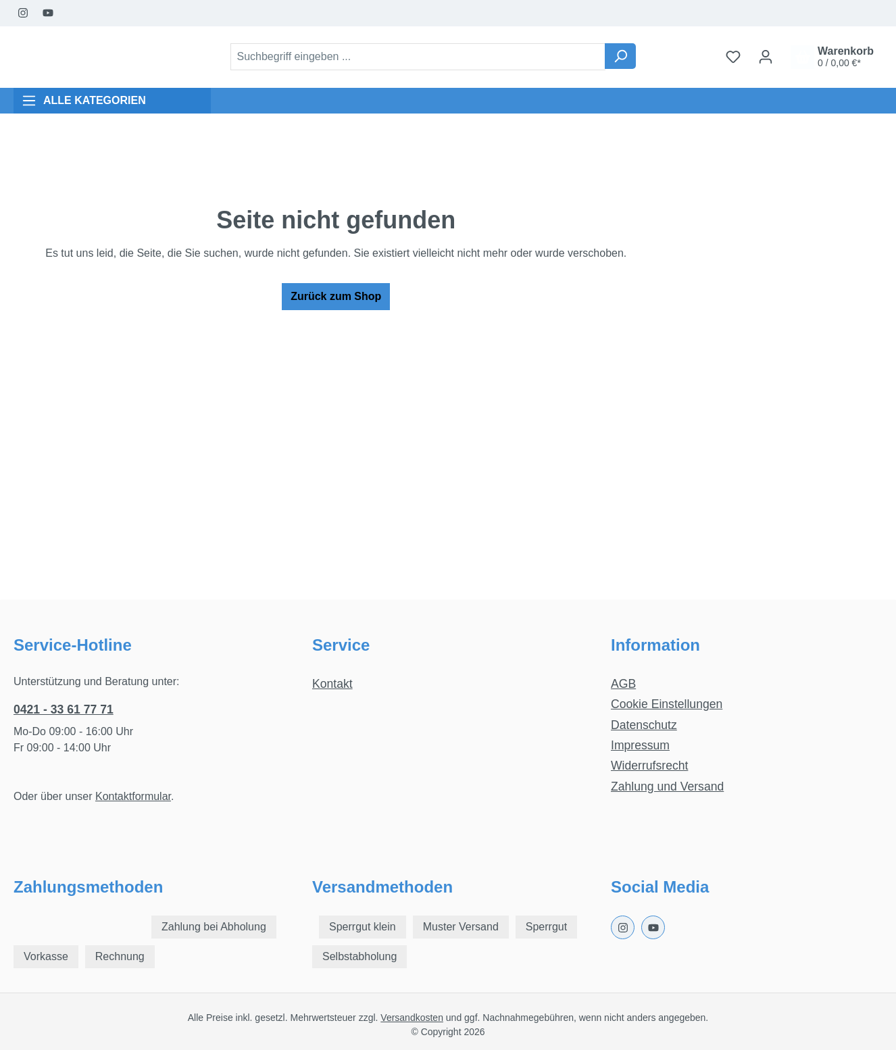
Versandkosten (411, 1017)
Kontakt (332, 684)
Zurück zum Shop (336, 296)
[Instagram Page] (23, 13)
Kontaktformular (133, 796)
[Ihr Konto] (765, 56)
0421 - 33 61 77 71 (64, 709)
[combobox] (417, 56)
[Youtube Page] (48, 13)
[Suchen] (620, 56)
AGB (623, 684)
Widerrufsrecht (649, 765)
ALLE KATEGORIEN (84, 100)
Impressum (640, 745)
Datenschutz (644, 725)
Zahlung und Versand (667, 786)
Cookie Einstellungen (666, 704)
